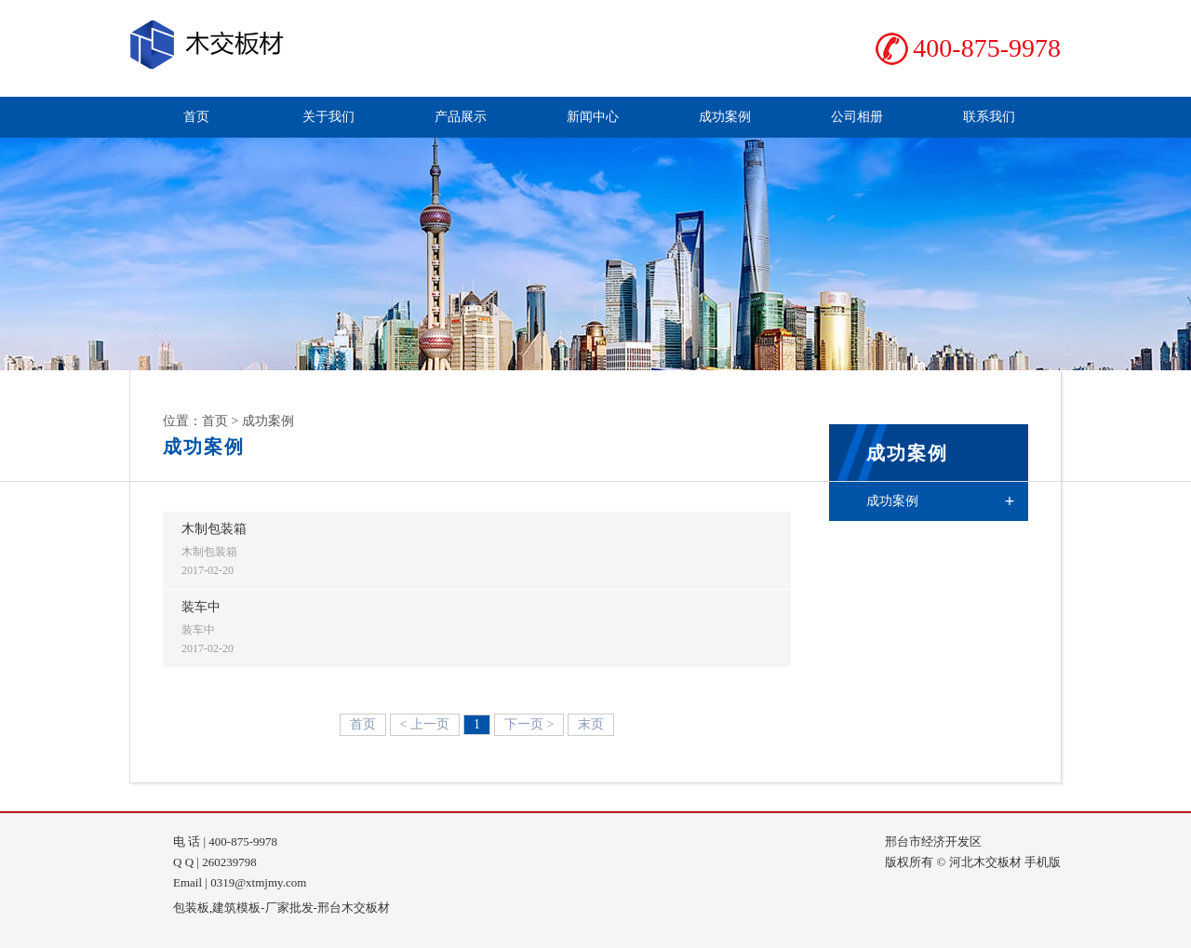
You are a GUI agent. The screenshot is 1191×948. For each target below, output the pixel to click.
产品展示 (461, 117)
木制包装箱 (214, 529)
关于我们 (328, 117)
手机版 (1042, 862)
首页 (196, 117)
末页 (591, 724)
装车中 (201, 607)
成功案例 (725, 117)
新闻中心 (593, 117)
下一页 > (529, 724)
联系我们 (989, 117)
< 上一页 (424, 724)
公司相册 (857, 117)
